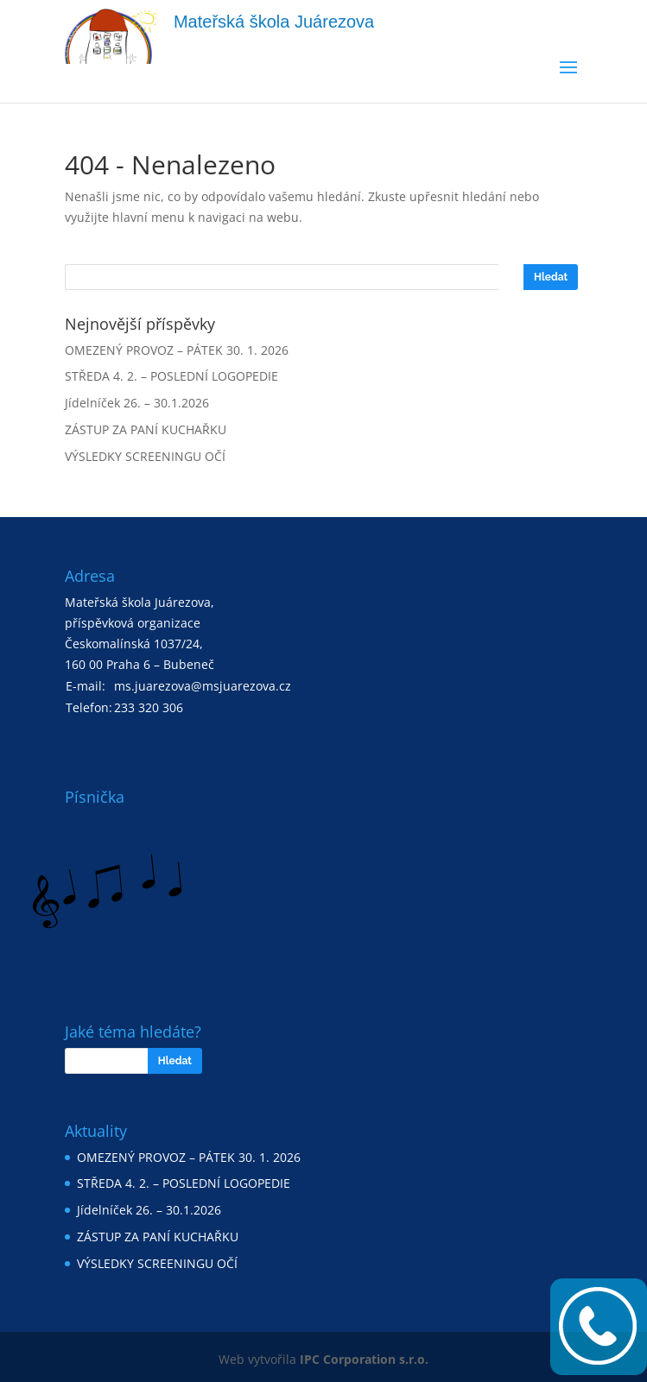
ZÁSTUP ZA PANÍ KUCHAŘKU (145, 429)
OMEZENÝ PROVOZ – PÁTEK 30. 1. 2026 (177, 350)
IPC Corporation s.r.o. (364, 1359)
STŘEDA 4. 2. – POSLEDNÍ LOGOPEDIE (171, 376)
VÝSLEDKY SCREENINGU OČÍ (145, 456)
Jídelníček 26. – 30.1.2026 (137, 402)
